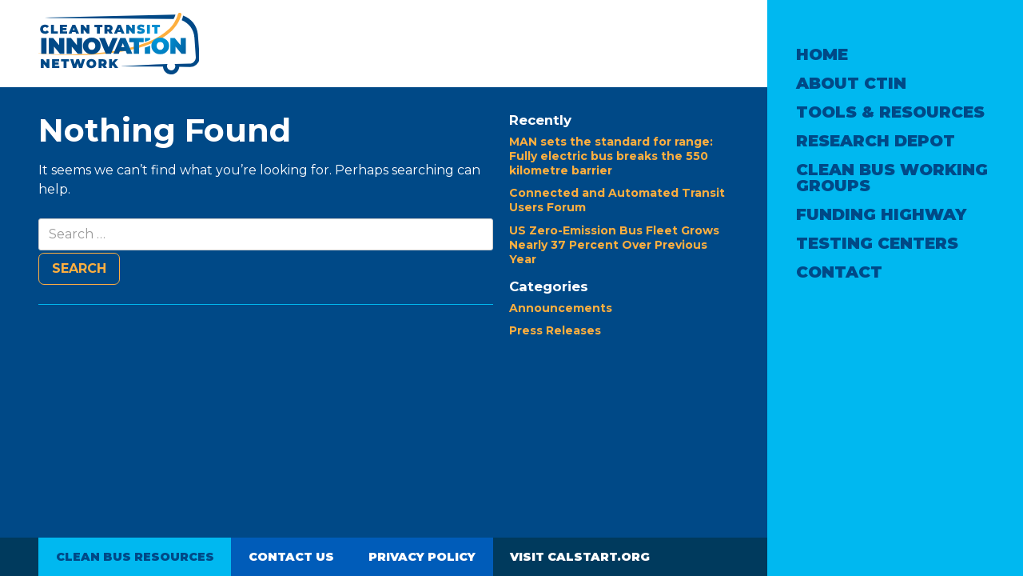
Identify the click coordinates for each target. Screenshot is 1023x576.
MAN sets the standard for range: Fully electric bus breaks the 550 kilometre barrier (611, 156)
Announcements (560, 308)
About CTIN (851, 83)
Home (822, 54)
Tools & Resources (890, 112)
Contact (839, 272)
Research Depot (875, 140)
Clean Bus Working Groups (892, 177)
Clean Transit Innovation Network (118, 43)
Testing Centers (877, 243)
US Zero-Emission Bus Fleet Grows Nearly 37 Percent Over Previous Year (614, 244)
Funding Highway (881, 214)
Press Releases (555, 330)
